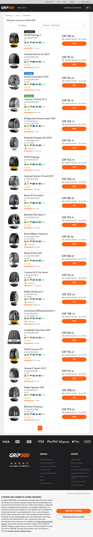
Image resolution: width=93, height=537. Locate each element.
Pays (42, 476)
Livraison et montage (72, 8)
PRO (64, 2)
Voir (74, 43)
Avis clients (49, 2)
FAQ (58, 2)
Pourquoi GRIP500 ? (47, 463)
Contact (72, 2)
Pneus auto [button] (23, 8)
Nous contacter (77, 463)
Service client (76, 459)
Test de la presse (46, 459)
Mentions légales (77, 485)
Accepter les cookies (73, 511)
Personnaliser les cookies (74, 517)
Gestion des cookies (78, 481)
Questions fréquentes (48, 473)
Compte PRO (45, 470)
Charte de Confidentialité (80, 470)
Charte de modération (79, 473)
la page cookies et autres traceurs (19, 531)
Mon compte (84, 2)
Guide (42, 480)
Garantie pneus (45, 483)
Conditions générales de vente (80, 477)
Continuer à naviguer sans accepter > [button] (78, 493)
